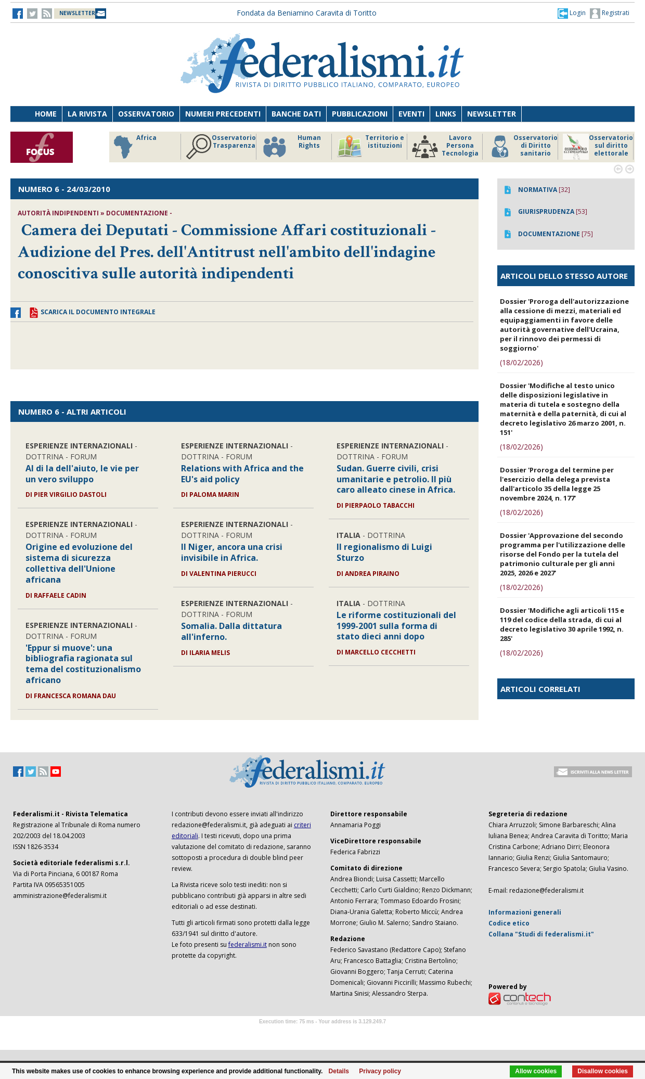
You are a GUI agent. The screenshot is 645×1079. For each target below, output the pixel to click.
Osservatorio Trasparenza (221, 147)
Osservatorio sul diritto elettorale (598, 147)
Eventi (411, 114)
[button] (572, 13)
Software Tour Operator (322, 1033)
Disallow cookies (602, 1071)
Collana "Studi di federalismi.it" (541, 934)
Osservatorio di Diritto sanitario (522, 147)
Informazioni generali (524, 912)
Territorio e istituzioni (370, 147)
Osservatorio (146, 114)
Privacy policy (380, 1071)
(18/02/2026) (521, 362)
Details (339, 1071)
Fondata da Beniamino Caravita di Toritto (307, 13)
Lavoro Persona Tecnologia (445, 147)
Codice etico (509, 923)
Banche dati (296, 114)
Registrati (609, 13)
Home (46, 114)
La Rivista (87, 114)
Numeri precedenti (223, 114)
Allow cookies (536, 1071)
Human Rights (291, 147)
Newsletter (491, 114)
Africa (133, 147)
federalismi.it (247, 944)
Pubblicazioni (360, 114)
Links (445, 114)
